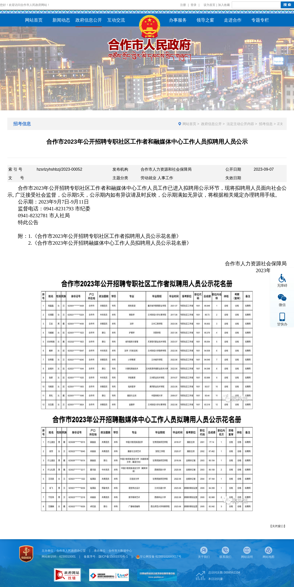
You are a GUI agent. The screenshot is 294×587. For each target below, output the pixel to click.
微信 (282, 304)
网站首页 (189, 124)
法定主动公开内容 (240, 124)
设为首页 (209, 5)
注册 (183, 5)
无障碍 (282, 285)
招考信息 (266, 124)
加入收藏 (224, 5)
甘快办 (282, 324)
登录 (193, 5)
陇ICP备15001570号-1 (113, 556)
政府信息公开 (211, 124)
